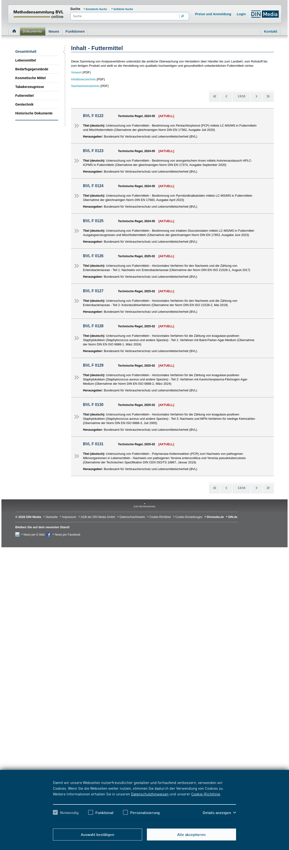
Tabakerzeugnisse (29, 87)
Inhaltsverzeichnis (83, 79)
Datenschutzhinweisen (150, 793)
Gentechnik (24, 104)
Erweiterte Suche (97, 9)
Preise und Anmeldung (213, 14)
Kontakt (270, 31)
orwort (77, 72)
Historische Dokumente (33, 113)
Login (241, 14)
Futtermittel (24, 95)
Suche (75, 9)
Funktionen (75, 31)
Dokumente (32, 31)
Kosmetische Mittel (30, 78)
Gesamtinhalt (25, 51)
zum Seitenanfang (144, 506)
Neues (54, 31)
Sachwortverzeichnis (85, 86)
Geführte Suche (123, 9)
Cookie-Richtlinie (205, 793)
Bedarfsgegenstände (31, 69)
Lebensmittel (25, 60)
